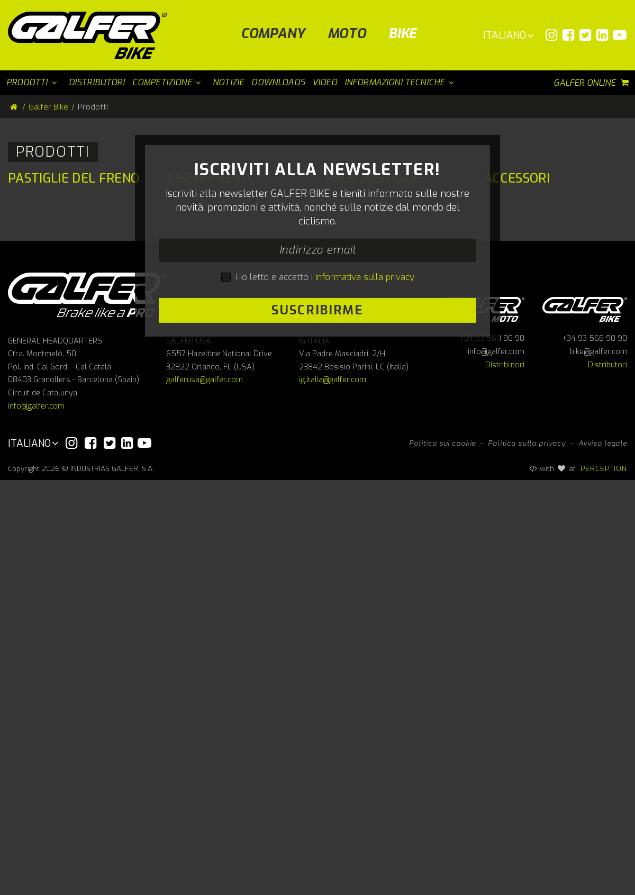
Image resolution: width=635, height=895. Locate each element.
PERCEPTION (604, 883)
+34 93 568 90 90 (491, 754)
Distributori (504, 780)
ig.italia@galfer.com (332, 795)
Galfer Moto (482, 723)
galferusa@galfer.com (204, 795)
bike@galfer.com (598, 767)
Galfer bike (584, 723)
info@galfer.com (36, 821)
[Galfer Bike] (91, 35)
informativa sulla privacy (364, 556)
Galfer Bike (48, 107)
